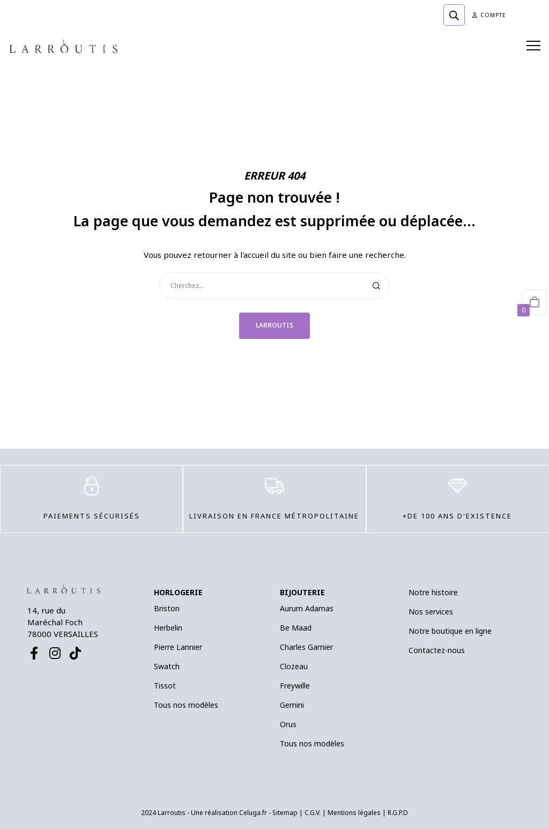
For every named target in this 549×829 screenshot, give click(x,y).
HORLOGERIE (178, 592)
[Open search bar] (454, 15)
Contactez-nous (437, 650)
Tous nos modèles (186, 705)
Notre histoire (433, 592)
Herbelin (168, 628)
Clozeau (294, 666)
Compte (489, 15)
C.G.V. (313, 812)
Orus (288, 724)
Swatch (167, 666)
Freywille (295, 685)
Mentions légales (354, 812)
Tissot (165, 685)
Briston (167, 608)
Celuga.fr (253, 812)
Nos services (431, 611)
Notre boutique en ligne (450, 631)
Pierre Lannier (178, 647)
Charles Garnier (306, 647)
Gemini (292, 705)
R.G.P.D (398, 812)
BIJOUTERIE (302, 592)
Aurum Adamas (306, 608)
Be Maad (295, 628)
